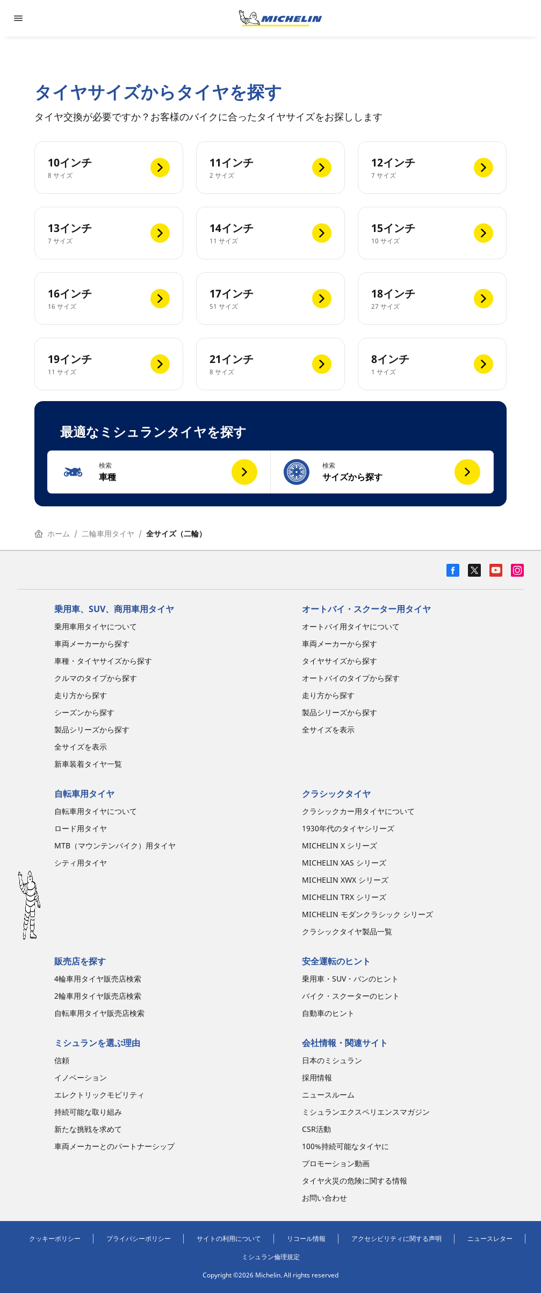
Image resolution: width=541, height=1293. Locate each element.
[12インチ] (432, 167)
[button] (159, 472)
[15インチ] (432, 233)
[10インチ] (108, 167)
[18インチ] (432, 298)
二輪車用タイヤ (108, 533)
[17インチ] (270, 298)
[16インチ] (108, 298)
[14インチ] (270, 233)
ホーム (52, 533)
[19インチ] (108, 364)
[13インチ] (108, 233)
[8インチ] (432, 364)
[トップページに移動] (280, 18)
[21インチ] (270, 364)
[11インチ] (270, 167)
